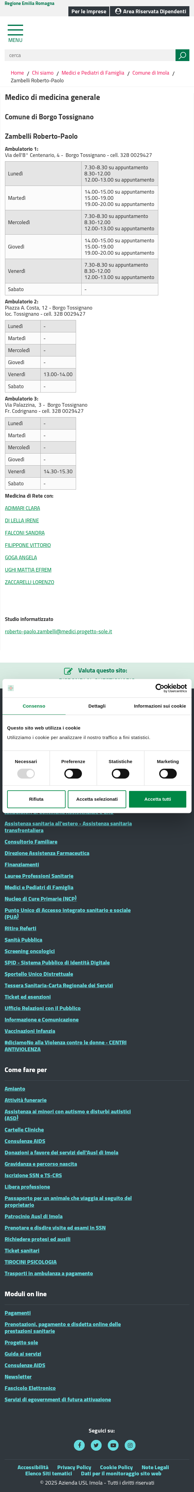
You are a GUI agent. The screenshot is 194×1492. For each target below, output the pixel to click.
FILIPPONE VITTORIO (28, 545)
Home (18, 73)
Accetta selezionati (97, 799)
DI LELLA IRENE (22, 520)
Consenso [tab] (34, 706)
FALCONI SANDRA (25, 533)
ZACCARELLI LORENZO (29, 582)
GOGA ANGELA (21, 557)
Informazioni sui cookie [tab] (160, 706)
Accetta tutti (157, 799)
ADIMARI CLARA (22, 508)
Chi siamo (43, 73)
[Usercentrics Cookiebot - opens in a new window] (160, 688)
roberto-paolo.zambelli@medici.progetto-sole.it (58, 631)
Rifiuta (36, 799)
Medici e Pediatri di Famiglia (93, 73)
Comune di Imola (150, 73)
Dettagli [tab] (97, 706)
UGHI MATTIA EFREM (28, 570)
